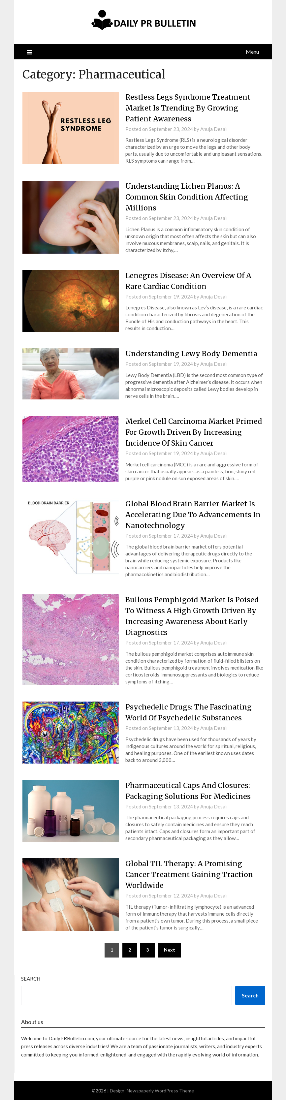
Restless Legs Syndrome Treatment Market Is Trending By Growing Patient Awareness (189, 107)
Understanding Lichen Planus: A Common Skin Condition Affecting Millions (188, 196)
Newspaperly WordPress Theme (160, 1090)
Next (169, 950)
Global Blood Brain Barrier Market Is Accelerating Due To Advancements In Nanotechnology (191, 514)
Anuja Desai (213, 129)
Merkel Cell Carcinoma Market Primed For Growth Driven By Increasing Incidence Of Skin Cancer (191, 432)
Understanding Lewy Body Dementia (193, 353)
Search (30, 979)
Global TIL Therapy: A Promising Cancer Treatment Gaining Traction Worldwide (191, 874)
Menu (252, 51)
